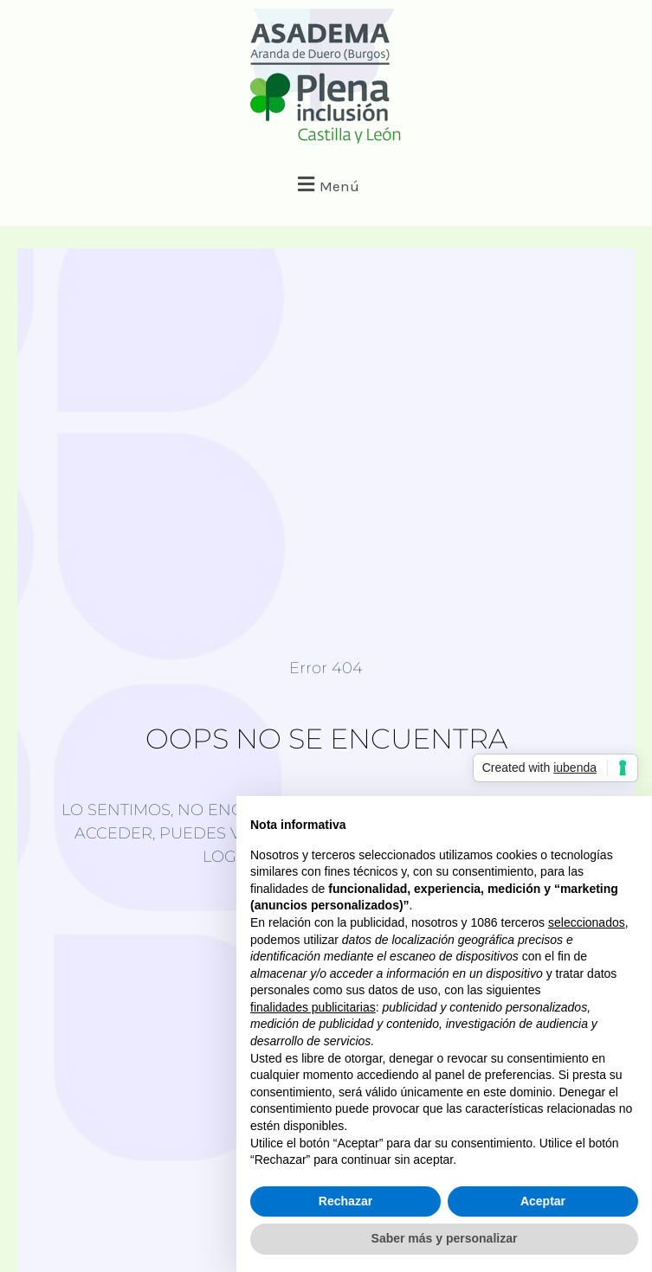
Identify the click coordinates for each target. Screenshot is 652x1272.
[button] (326, 184)
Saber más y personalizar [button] (444, 1238)
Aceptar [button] (542, 1201)
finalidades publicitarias (313, 1007)
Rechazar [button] (345, 1201)
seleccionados (586, 922)
